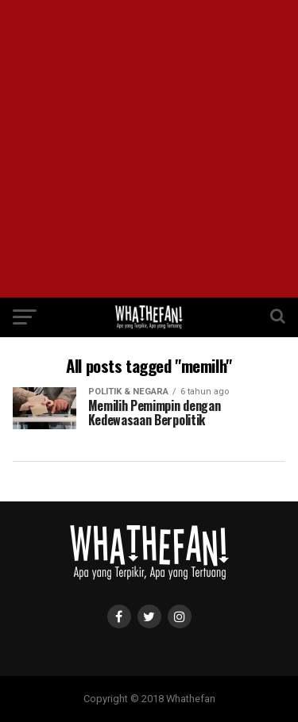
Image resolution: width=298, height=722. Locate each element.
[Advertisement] (149, 149)
